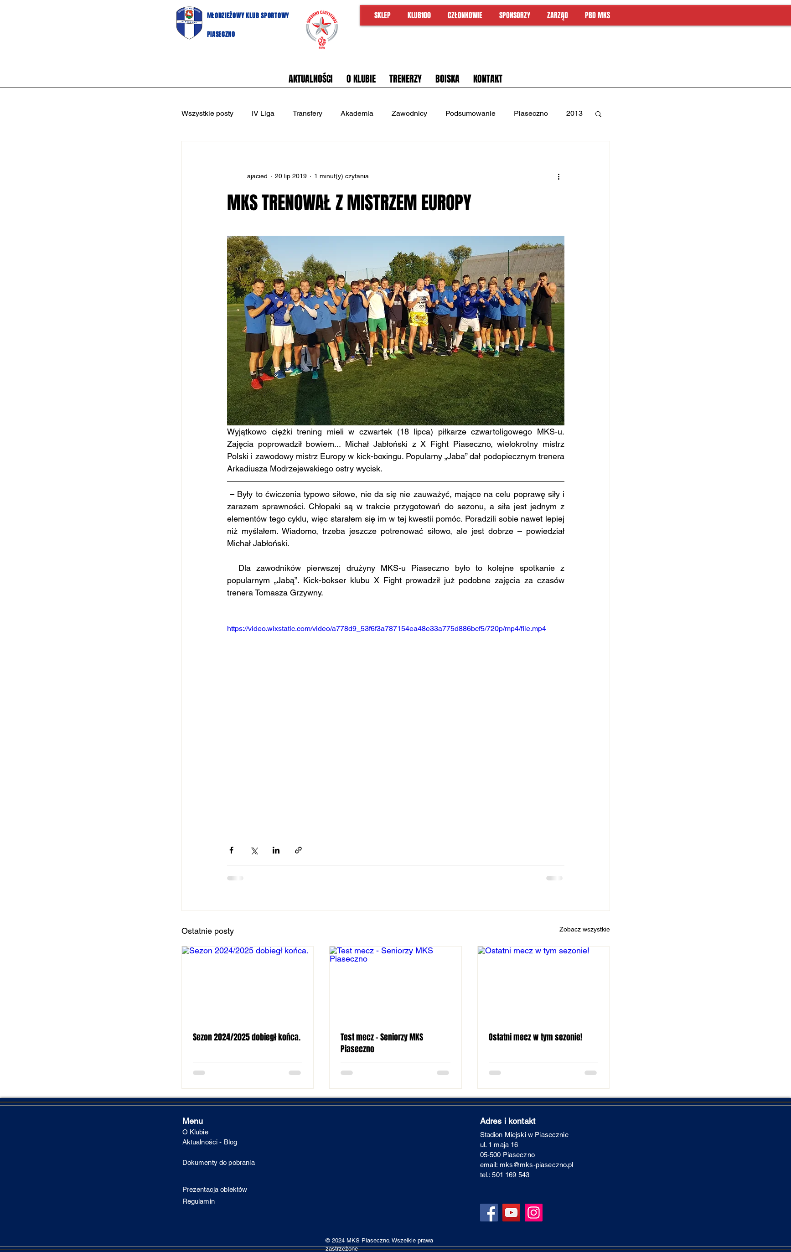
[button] (598, 113)
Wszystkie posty (207, 113)
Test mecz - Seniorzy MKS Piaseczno (382, 1043)
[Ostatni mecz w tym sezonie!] (544, 983)
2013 (574, 113)
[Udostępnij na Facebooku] (231, 850)
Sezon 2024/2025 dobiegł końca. (246, 1037)
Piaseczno (531, 113)
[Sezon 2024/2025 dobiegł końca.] (248, 983)
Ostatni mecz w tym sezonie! (535, 1037)
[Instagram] (534, 1212)
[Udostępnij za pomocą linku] (298, 850)
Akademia (357, 113)
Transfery (307, 113)
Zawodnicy (409, 113)
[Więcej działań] (558, 176)
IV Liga (263, 113)
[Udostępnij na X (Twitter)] (253, 850)
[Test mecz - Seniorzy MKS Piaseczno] (395, 983)
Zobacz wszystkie (584, 929)
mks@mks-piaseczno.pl (537, 1165)
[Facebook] (489, 1212)
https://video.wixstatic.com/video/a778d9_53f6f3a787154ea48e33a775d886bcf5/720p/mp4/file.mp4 (386, 628)
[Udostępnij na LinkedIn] (276, 850)
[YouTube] (511, 1212)
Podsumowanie (470, 113)
